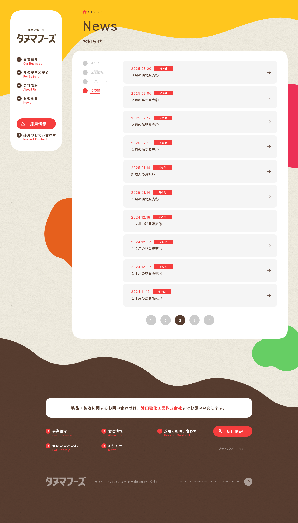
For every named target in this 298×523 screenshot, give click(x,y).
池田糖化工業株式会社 (161, 407)
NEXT (209, 320)
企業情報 (97, 71)
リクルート (98, 80)
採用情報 (38, 123)
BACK (151, 320)
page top (248, 482)
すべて (95, 62)
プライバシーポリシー (232, 449)
